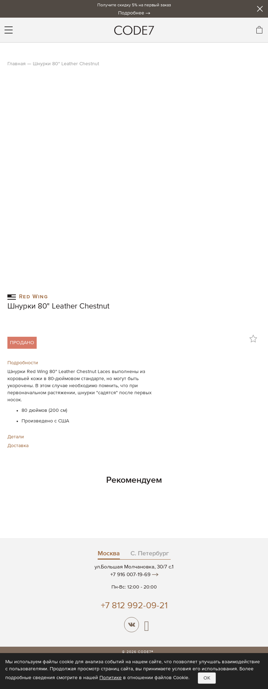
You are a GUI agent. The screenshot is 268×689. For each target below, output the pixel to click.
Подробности (22, 362)
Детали (15, 436)
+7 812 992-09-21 (134, 606)
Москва (109, 553)
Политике (110, 677)
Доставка (18, 445)
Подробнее (131, 13)
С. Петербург (149, 553)
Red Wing (27, 296)
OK (206, 678)
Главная (16, 63)
